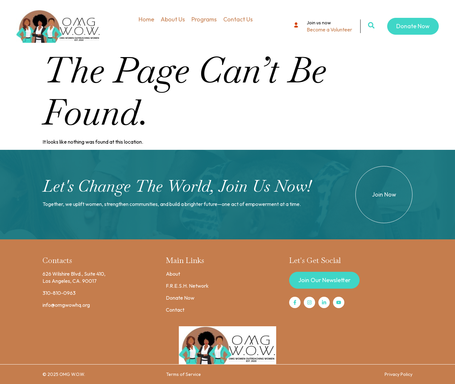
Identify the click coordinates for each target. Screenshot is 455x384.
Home (146, 19)
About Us (173, 19)
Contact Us (238, 19)
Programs (204, 19)
